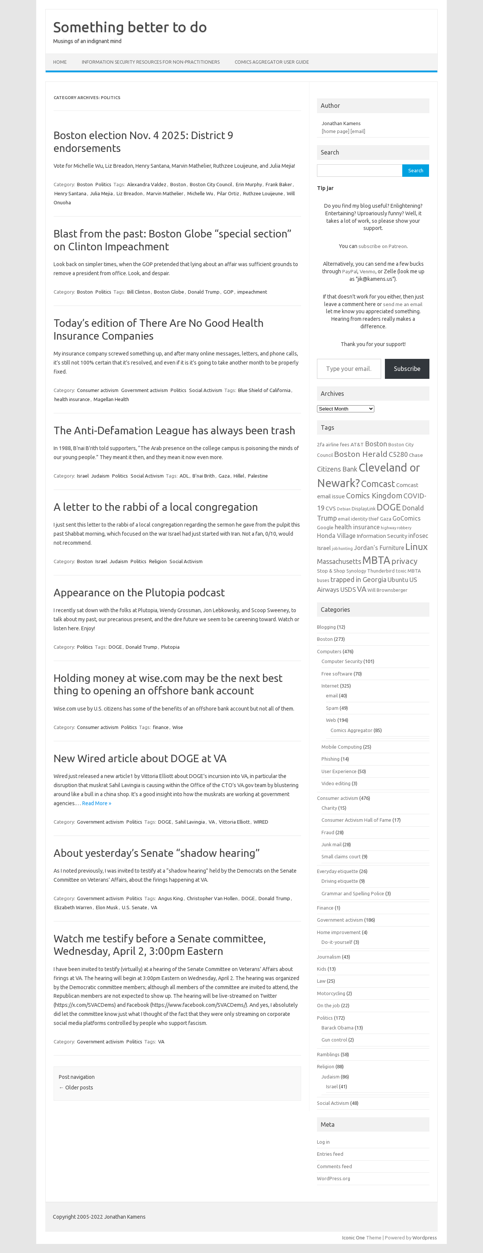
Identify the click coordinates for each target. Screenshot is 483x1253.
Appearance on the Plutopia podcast (139, 592)
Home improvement (339, 932)
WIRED (261, 821)
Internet (330, 685)
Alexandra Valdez (146, 184)
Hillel (239, 475)
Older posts (76, 1088)
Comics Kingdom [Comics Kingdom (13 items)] (374, 496)
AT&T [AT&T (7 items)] (357, 444)
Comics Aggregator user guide (272, 62)
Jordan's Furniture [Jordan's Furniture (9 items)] (379, 547)
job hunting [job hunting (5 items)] (342, 548)
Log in (323, 1141)
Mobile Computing (341, 746)
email (332, 695)
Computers (329, 651)
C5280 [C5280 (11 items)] (398, 454)
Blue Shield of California (264, 390)
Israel (83, 475)
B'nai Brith (203, 475)
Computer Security (341, 661)
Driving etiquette (339, 881)
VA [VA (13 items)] (361, 589)
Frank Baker (279, 184)
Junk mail (331, 844)
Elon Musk (107, 907)
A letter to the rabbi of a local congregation (156, 507)
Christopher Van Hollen (212, 898)
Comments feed (334, 1166)
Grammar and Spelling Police (352, 893)
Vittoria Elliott (234, 821)
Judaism (100, 475)
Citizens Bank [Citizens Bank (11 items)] (337, 469)
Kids (321, 968)
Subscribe (407, 368)
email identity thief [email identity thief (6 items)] (358, 518)
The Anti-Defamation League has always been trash (174, 430)
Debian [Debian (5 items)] (344, 509)
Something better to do (130, 27)
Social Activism (205, 390)
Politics (103, 184)
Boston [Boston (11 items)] (376, 443)
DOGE (115, 646)
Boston (85, 184)
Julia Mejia (101, 193)
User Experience (339, 771)
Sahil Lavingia (190, 821)
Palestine (258, 475)
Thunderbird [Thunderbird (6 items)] (381, 570)
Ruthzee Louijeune (263, 193)
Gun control (334, 1039)
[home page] (335, 131)
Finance (325, 907)
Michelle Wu (200, 193)
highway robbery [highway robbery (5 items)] (396, 527)
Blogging (326, 627)
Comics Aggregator (351, 730)
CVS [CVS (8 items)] (331, 508)
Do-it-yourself (336, 942)
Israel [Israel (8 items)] (324, 548)
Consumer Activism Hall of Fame (356, 820)
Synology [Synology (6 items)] (356, 570)
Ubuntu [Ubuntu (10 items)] (398, 579)
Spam (332, 708)
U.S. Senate (134, 907)
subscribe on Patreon (382, 246)
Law (321, 980)
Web (331, 720)
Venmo (367, 271)
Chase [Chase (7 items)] (416, 455)
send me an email (402, 304)
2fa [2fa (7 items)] (321, 444)
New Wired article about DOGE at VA (140, 758)
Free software (336, 673)
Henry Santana (70, 193)
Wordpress (424, 1237)
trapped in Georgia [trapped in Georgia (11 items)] (358, 579)
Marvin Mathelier (164, 193)
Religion (158, 561)
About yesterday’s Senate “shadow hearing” (157, 853)
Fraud (327, 832)
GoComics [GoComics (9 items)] (406, 518)
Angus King (170, 898)
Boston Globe (169, 291)
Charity (329, 807)
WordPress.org (333, 1178)
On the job (328, 1005)
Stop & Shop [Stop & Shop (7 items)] (331, 571)
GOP (228, 291)
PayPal (349, 271)
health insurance (72, 399)
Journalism (329, 956)
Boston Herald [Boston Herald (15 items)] (361, 453)
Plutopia (170, 646)
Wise (177, 727)
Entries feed (330, 1153)
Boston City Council (211, 184)
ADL (184, 475)
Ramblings (328, 1054)
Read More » (96, 803)
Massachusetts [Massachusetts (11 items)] (339, 561)
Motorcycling (331, 993)
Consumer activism (97, 390)
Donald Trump (204, 291)
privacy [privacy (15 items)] (404, 560)
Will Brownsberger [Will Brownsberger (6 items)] (388, 590)
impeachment (252, 291)
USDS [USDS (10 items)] (348, 589)
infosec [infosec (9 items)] (418, 535)
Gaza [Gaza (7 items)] (385, 519)
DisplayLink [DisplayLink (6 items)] (363, 508)
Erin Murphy (249, 184)
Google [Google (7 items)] (325, 527)
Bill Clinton (138, 291)
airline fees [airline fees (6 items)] (337, 444)
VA (212, 821)
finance (161, 727)
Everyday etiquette (337, 871)
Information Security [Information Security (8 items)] (382, 536)
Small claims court (341, 856)
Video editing (336, 783)
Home (60, 62)
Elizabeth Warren (73, 907)
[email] (358, 131)
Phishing (330, 758)
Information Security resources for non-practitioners (151, 62)
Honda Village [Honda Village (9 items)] (336, 535)
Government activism (144, 390)
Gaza (224, 475)
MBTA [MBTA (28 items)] (376, 560)
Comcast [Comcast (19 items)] (378, 484)
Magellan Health (111, 399)
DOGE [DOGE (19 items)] (389, 507)
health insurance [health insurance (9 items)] (357, 527)
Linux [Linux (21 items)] (416, 546)
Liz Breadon (130, 193)
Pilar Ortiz (228, 193)
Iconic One (353, 1237)
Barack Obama (337, 1027)
